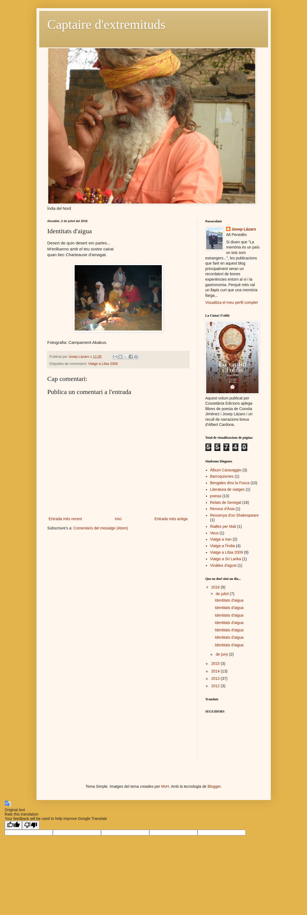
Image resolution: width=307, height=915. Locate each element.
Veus (214, 533)
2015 (216, 663)
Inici (118, 519)
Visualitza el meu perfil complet (231, 302)
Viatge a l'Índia (222, 546)
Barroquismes (221, 476)
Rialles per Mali (223, 526)
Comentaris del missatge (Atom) (101, 528)
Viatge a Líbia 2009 (103, 364)
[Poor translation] (30, 825)
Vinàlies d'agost (223, 565)
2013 (216, 678)
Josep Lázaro (244, 229)
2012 (216, 686)
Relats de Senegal (225, 502)
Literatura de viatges (227, 489)
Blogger (214, 786)
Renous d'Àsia (222, 509)
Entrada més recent (65, 519)
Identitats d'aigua (229, 600)
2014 (216, 671)
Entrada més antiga (170, 519)
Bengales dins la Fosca (230, 483)
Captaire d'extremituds (106, 24)
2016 (216, 587)
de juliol (223, 594)
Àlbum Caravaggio (225, 470)
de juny (222, 654)
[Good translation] (13, 825)
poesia (215, 496)
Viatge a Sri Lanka (225, 559)
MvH (165, 786)
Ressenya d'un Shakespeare (234, 515)
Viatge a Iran (221, 539)
